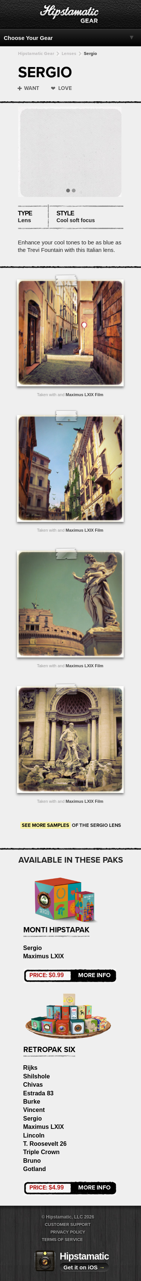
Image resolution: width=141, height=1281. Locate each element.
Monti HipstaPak (56, 930)
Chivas (33, 1084)
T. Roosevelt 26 (45, 1144)
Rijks (30, 1067)
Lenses (69, 53)
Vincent (34, 1110)
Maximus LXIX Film (84, 394)
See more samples (45, 825)
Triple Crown (41, 1152)
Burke (31, 1101)
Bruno (32, 1160)
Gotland (34, 1169)
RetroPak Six (49, 1049)
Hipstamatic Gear (36, 53)
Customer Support (68, 1224)
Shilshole (36, 1076)
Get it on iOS (84, 1267)
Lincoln (34, 1135)
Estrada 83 (38, 1093)
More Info (70, 975)
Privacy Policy (67, 1232)
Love (65, 88)
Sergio (90, 53)
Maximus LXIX (43, 956)
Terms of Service (62, 1239)
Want (31, 88)
